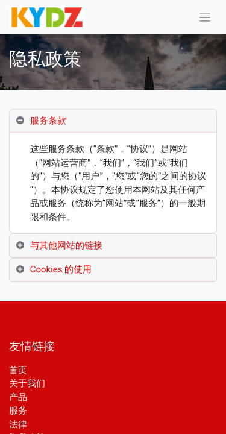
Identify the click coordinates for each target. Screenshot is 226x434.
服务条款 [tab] (48, 120)
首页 (18, 370)
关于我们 (27, 383)
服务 (18, 410)
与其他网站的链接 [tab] (66, 245)
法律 (18, 424)
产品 (18, 397)
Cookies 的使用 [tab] (61, 269)
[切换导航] (205, 17)
